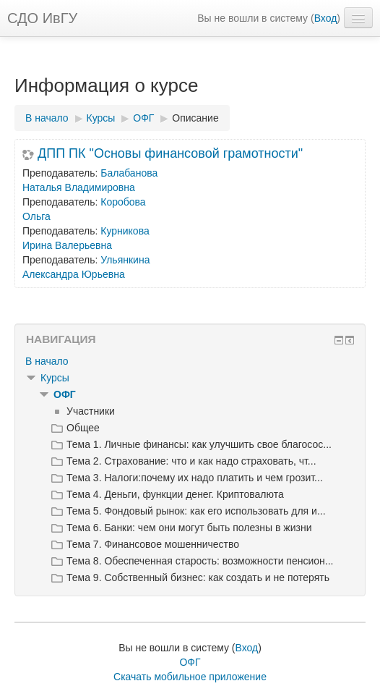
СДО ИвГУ (42, 18)
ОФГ (64, 394)
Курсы (54, 378)
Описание (195, 118)
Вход (325, 18)
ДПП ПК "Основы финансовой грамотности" (170, 153)
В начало (47, 361)
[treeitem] (190, 361)
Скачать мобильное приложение (190, 676)
